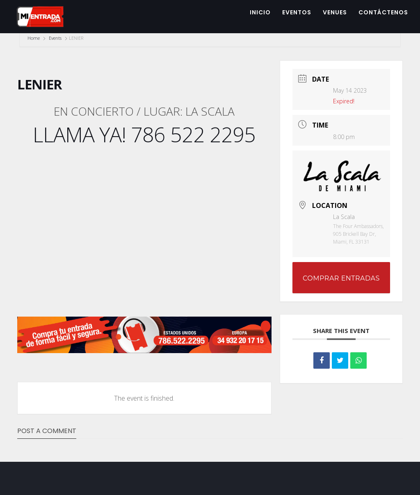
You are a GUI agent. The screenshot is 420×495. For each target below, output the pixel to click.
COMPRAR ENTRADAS (341, 278)
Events (55, 38)
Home (34, 38)
